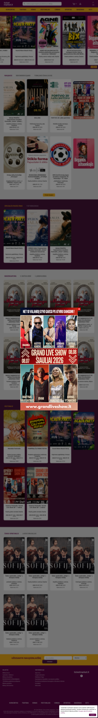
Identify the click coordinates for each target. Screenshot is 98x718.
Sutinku (92, 715)
